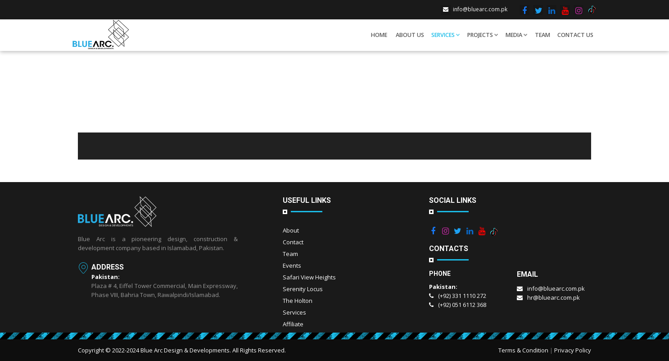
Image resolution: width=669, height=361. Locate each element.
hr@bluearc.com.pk (548, 297)
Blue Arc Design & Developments (185, 350)
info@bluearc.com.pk (474, 9)
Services (445, 35)
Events (292, 265)
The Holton (297, 301)
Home (379, 35)
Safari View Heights (309, 277)
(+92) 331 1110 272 (457, 296)
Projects (482, 35)
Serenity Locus (303, 289)
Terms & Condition (523, 350)
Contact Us (575, 35)
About (291, 230)
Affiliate (293, 324)
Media (517, 35)
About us (410, 35)
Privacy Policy (572, 350)
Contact (293, 242)
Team (542, 35)
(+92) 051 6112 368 (457, 305)
